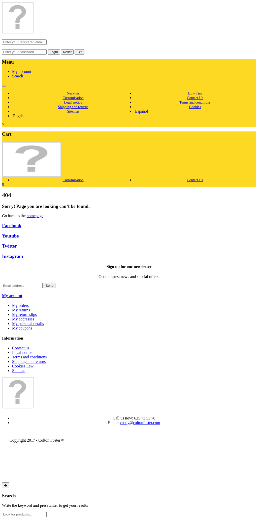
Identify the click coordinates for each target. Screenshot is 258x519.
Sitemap (73, 111)
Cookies (195, 107)
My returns (21, 310)
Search (17, 76)
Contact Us (195, 98)
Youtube (10, 236)
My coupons (22, 328)
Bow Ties (195, 93)
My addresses (23, 319)
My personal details (28, 323)
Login (54, 52)
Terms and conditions (195, 102)
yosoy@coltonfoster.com (140, 422)
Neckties (73, 93)
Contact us (20, 348)
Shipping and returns (73, 107)
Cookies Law (23, 366)
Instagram (12, 256)
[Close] (5, 485)
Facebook (11, 225)
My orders (20, 305)
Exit (79, 52)
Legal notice (73, 102)
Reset (67, 52)
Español (141, 111)
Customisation (72, 98)
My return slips (24, 314)
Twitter (9, 246)
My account (21, 71)
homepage (35, 216)
